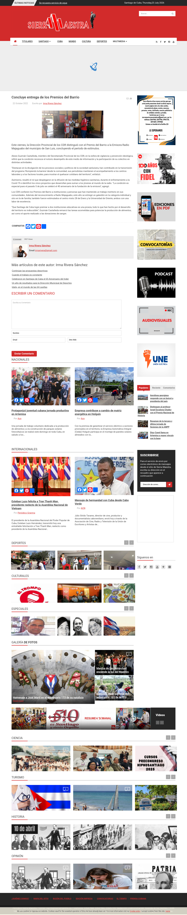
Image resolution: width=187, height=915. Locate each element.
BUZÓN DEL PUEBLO (62, 898)
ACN (83, 508)
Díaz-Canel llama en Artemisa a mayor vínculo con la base (162, 435)
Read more (18, 701)
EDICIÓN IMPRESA (84, 898)
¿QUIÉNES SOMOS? (20, 898)
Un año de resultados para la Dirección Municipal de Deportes (42, 283)
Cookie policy (135, 911)
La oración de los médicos (25, 807)
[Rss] (156, 41)
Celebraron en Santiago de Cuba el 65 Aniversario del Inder (40, 279)
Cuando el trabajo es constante (27, 275)
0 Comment (17, 239)
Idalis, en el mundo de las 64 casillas (29, 287)
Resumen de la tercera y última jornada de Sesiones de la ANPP (161, 424)
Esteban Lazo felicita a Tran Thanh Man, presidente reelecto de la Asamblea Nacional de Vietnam (40, 505)
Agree (168, 911)
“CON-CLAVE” (113, 599)
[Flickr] (169, 567)
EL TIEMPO (122, 898)
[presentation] (34, 351)
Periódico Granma (26, 513)
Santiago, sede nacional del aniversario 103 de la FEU (112, 695)
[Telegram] (163, 567)
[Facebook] (160, 41)
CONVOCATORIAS (105, 898)
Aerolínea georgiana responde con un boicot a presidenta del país (161, 398)
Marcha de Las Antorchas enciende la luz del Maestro (112, 670)
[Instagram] (169, 41)
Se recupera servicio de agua (53, 3)
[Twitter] (165, 41)
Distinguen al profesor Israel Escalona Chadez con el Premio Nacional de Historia (156, 411)
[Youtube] (173, 41)
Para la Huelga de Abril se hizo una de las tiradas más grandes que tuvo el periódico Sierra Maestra (72, 842)
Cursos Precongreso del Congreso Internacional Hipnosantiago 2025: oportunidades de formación (112, 764)
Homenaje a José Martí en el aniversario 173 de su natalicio (48, 697)
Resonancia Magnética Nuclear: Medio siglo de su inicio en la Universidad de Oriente (31, 764)
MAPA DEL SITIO (40, 898)
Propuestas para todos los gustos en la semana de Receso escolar (25, 595)
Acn (19, 418)
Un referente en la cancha (118, 566)
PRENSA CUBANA (138, 898)
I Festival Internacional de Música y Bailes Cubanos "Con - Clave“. (56, 595)
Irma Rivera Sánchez (52, 103)
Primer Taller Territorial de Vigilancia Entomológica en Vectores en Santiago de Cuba (155, 764)
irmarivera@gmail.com (46, 250)
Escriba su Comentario (66, 314)
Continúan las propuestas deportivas (29, 270)
